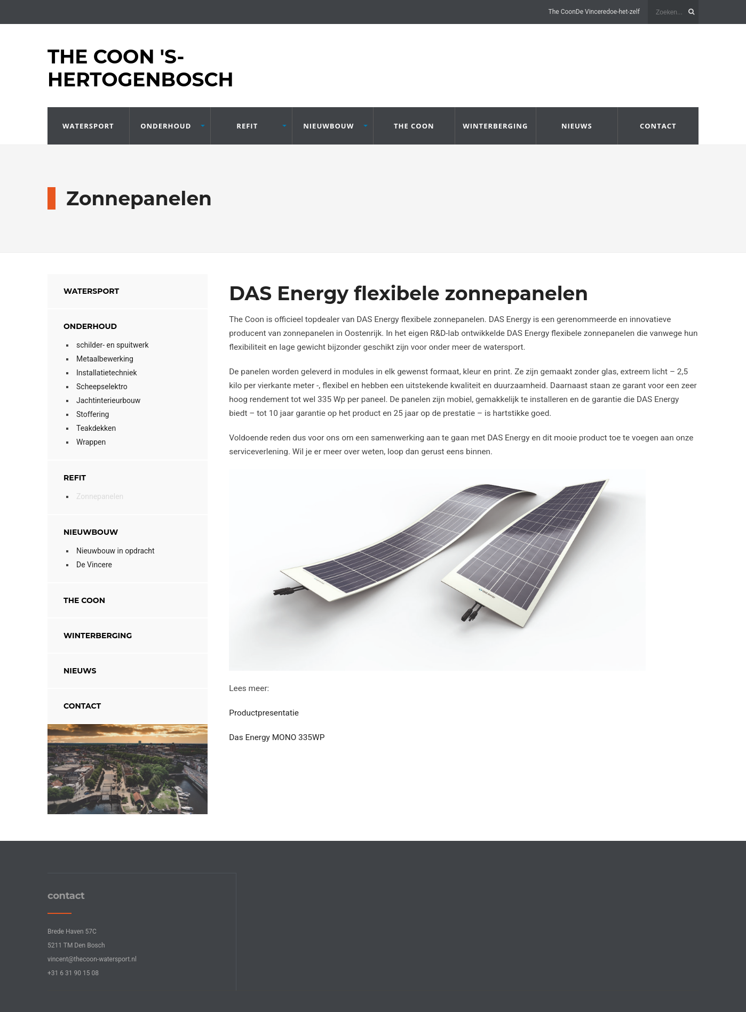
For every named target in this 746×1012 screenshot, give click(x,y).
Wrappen (91, 442)
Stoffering (92, 414)
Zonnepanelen (99, 496)
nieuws (576, 126)
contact (658, 126)
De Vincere (591, 11)
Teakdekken (96, 428)
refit (247, 126)
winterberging (495, 126)
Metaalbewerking (104, 359)
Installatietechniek (106, 372)
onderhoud (165, 126)
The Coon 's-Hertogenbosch (140, 68)
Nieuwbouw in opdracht (115, 551)
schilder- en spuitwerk (112, 345)
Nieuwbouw (328, 126)
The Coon (562, 11)
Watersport (88, 126)
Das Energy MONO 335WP (276, 737)
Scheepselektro (102, 386)
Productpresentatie (264, 713)
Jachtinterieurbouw (108, 400)
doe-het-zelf (623, 11)
